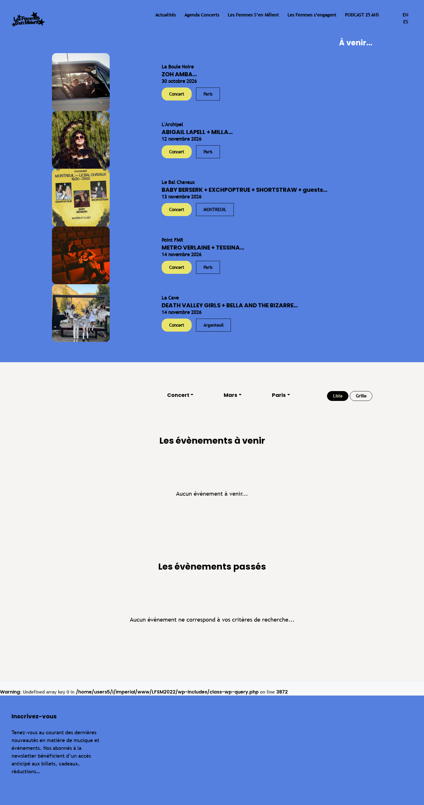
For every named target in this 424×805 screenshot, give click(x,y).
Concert (178, 395)
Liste (337, 395)
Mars (230, 395)
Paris (279, 395)
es (405, 22)
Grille (361, 395)
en (405, 15)
